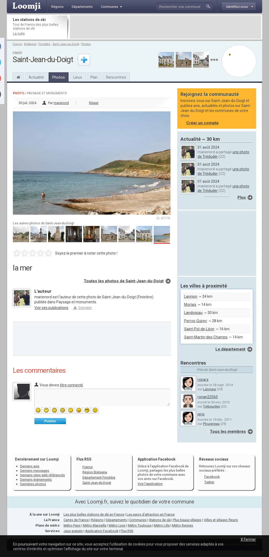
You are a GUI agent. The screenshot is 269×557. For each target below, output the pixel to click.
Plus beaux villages (187, 520)
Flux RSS (83, 459)
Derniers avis (29, 466)
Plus (241, 197)
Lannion (190, 296)
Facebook (212, 477)
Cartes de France (76, 520)
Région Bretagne (94, 472)
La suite (19, 33)
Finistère (44, 44)
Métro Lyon (117, 525)
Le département (230, 349)
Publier (50, 421)
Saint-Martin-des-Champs (205, 337)
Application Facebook (101, 531)
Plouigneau (211, 424)
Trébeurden (211, 406)
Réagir (94, 103)
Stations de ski (160, 520)
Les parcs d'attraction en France (151, 514)
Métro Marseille (94, 525)
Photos (86, 44)
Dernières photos (33, 484)
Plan (94, 77)
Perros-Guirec (195, 321)
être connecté (71, 385)
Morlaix (190, 304)
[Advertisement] (165, 27)
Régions (97, 520)
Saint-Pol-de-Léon (199, 329)
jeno (201, 414)
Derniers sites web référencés (42, 475)
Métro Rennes (182, 525)
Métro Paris (72, 525)
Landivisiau (193, 313)
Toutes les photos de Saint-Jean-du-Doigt (124, 281)
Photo (18, 93)
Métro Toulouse (140, 525)
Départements (116, 520)
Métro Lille (162, 525)
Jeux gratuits (73, 531)
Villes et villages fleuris (221, 520)
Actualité (36, 77)
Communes (138, 520)
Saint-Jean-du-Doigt (66, 44)
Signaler (85, 308)
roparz (203, 379)
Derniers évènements (36, 480)
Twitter (209, 482)
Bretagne (30, 44)
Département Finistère (98, 477)
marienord (61, 103)
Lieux (77, 77)
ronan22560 (208, 397)
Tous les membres (228, 431)
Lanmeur (209, 389)
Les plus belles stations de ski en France (94, 514)
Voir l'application (150, 484)
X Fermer (248, 539)
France (17, 44)
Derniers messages (34, 471)
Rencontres (116, 77)
